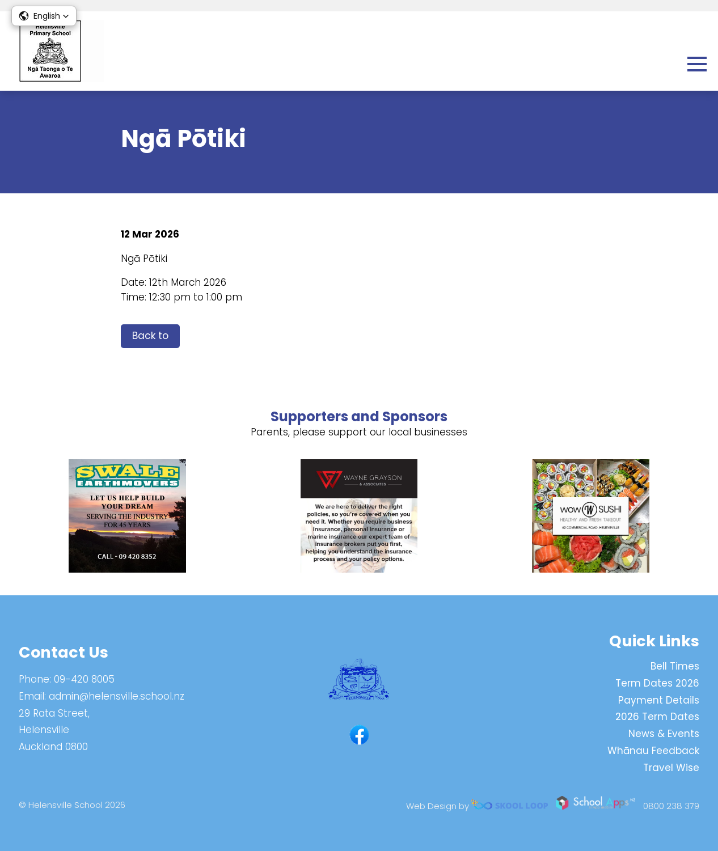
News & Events (663, 733)
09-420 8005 (84, 679)
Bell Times (675, 666)
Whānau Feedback (653, 750)
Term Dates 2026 (657, 683)
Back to (150, 335)
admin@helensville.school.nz (116, 696)
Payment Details (658, 700)
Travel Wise (671, 767)
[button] (44, 16)
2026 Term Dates (657, 716)
